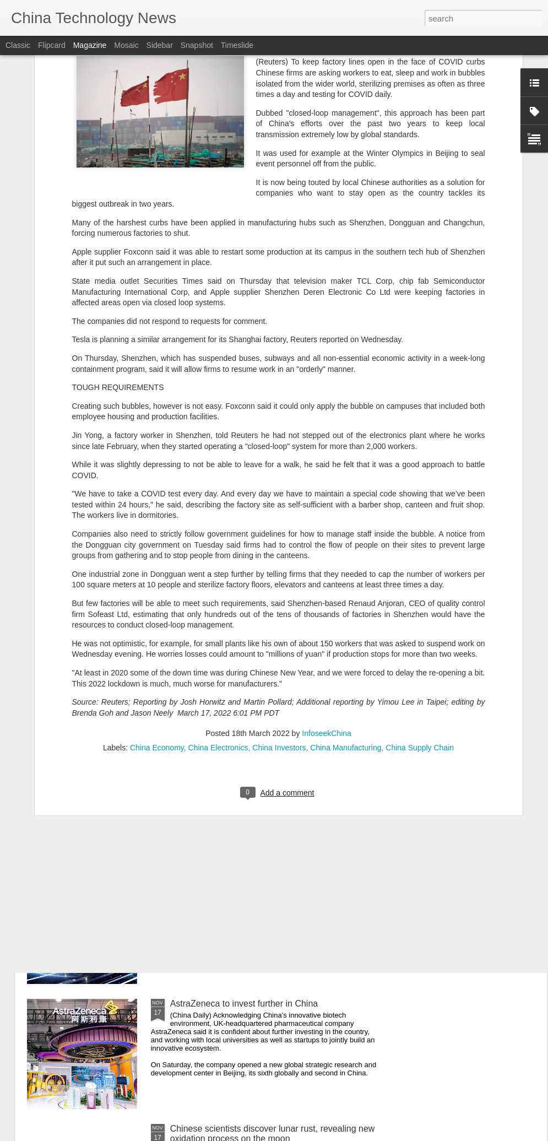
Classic (18, 45)
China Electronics (218, 617)
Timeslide (237, 45)
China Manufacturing (345, 617)
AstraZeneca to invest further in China (244, 1003)
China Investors (279, 617)
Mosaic (126, 45)
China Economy (157, 617)
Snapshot (197, 45)
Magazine (90, 45)
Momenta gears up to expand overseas (246, 878)
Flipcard (52, 45)
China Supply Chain (420, 617)
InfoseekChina (326, 602)
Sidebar (160, 45)
